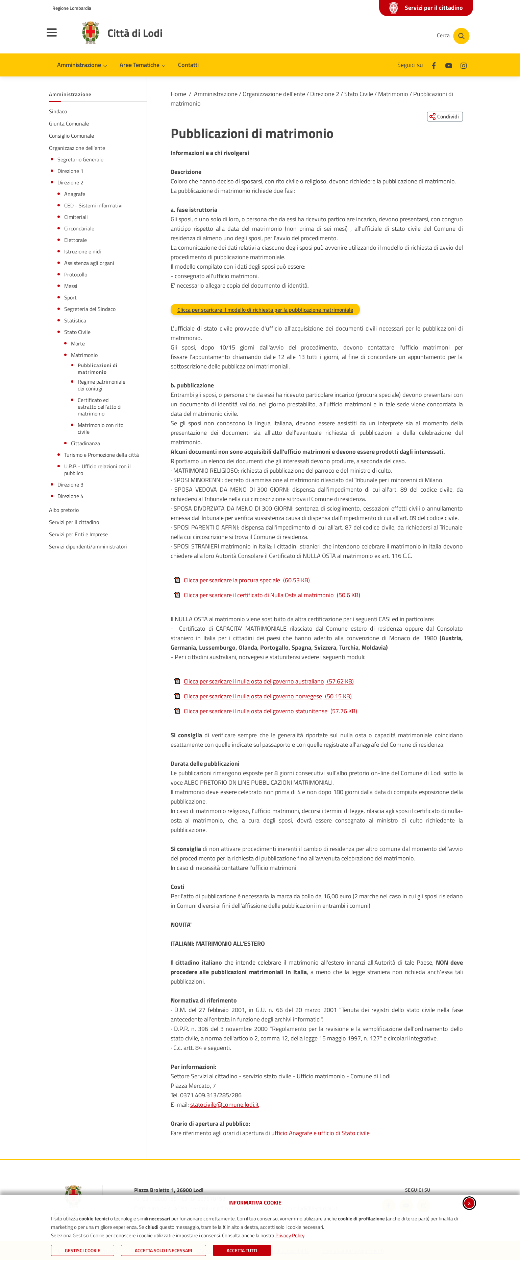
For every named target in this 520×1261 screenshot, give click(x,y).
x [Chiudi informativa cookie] (469, 1202)
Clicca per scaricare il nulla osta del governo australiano (264, 681)
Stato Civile (358, 93)
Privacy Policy (289, 1235)
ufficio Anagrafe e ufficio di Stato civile (320, 1133)
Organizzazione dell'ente (274, 93)
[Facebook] (434, 64)
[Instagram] (464, 64)
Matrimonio (393, 93)
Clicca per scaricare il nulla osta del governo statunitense (265, 711)
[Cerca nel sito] (453, 36)
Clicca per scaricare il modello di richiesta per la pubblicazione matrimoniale (265, 310)
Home (178, 93)
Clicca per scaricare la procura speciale (242, 580)
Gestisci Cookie (82, 1250)
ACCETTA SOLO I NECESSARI (163, 1250)
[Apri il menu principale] (60, 36)
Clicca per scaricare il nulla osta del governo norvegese (263, 696)
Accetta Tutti (242, 1250)
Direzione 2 (324, 93)
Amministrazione (216, 93)
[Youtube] (449, 64)
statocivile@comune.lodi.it (224, 1104)
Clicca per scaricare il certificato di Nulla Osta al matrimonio (267, 595)
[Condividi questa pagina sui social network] (444, 117)
